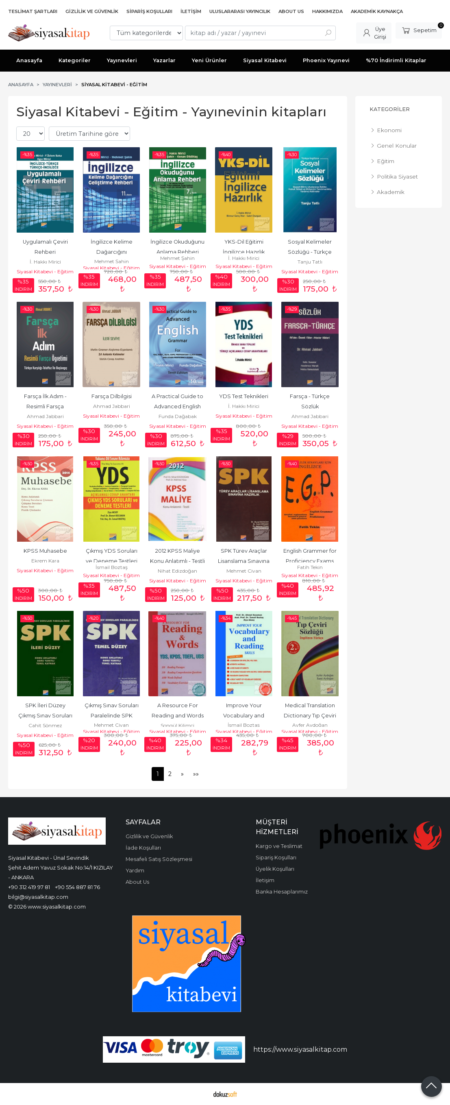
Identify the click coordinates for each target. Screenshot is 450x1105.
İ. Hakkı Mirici (45, 262)
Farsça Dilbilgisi (111, 396)
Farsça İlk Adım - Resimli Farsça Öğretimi (46, 406)
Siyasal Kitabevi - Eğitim (45, 271)
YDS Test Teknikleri (243, 396)
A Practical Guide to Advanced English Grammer (178, 406)
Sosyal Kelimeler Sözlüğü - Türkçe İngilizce (310, 252)
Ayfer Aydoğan (310, 725)
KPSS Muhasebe (45, 551)
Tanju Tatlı (310, 262)
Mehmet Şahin (111, 261)
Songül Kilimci (177, 725)
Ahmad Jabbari (45, 416)
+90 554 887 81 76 (77, 887)
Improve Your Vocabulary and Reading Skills (244, 715)
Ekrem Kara (45, 561)
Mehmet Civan (243, 571)
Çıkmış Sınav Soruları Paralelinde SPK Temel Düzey (112, 715)
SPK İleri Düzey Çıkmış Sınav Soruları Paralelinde (46, 715)
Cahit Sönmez (45, 725)
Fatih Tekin (310, 567)
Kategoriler (390, 109)
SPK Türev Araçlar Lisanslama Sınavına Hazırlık (244, 561)
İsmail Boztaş (112, 567)
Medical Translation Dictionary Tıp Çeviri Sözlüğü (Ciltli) (310, 715)
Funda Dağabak (178, 416)
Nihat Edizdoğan (177, 571)
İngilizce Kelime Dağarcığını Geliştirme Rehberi (111, 252)
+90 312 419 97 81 (29, 887)
